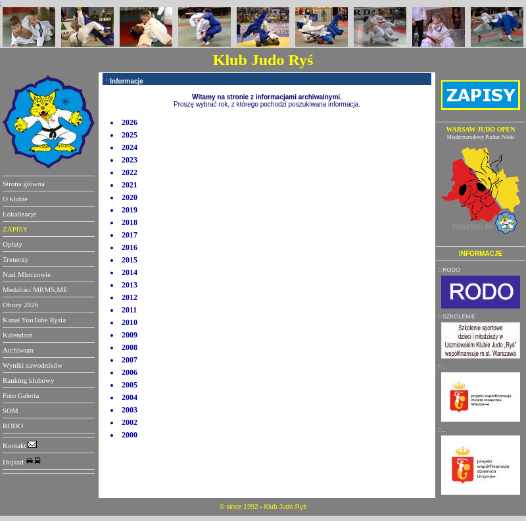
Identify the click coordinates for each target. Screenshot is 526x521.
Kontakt (20, 445)
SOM (10, 410)
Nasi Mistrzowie (27, 274)
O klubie (15, 199)
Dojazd (22, 462)
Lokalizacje (19, 214)
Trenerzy (15, 259)
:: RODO (449, 269)
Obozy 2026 (20, 305)
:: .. (442, 366)
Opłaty (12, 244)
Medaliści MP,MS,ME (35, 289)
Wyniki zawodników (32, 365)
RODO (13, 426)
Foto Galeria (21, 395)
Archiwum (18, 350)
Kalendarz (17, 335)
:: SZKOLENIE (457, 316)
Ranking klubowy (29, 380)
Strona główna (24, 183)
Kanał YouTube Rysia (34, 320)
